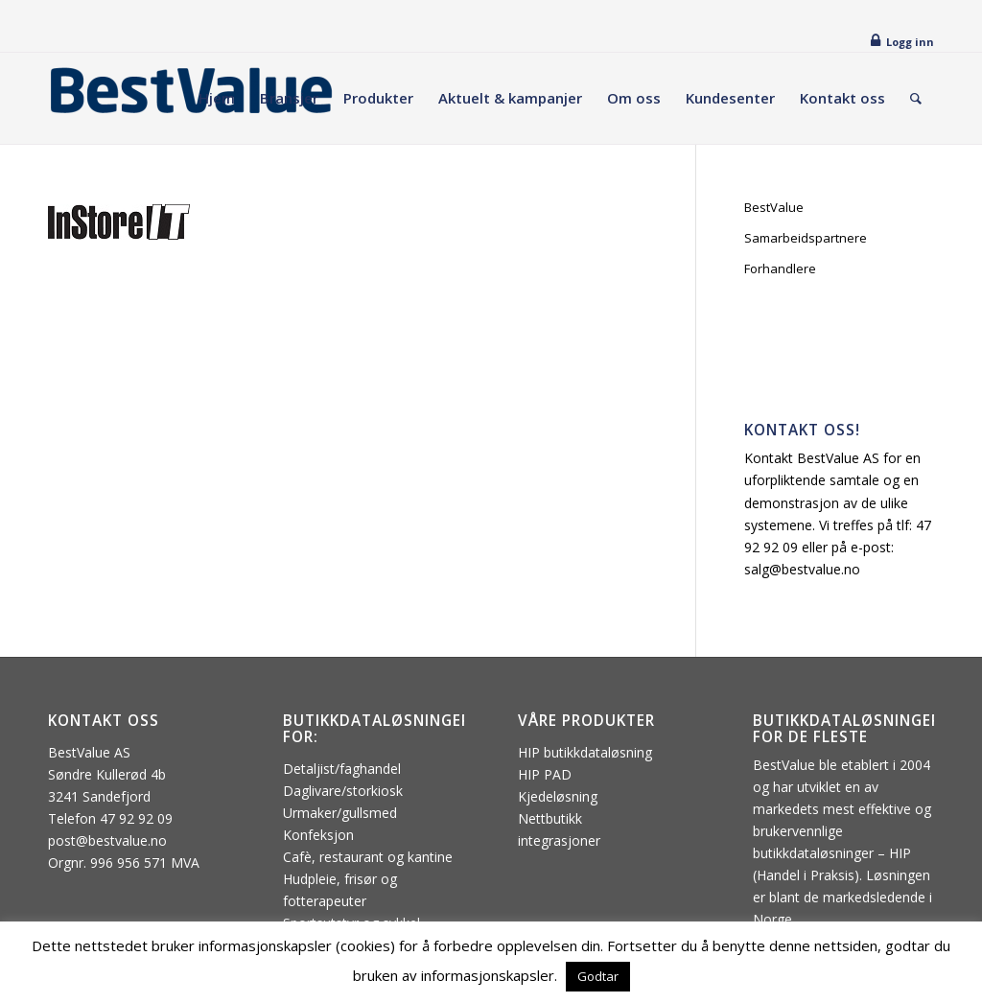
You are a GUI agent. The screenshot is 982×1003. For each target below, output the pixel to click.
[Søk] (916, 98)
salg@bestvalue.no (802, 569)
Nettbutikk (550, 818)
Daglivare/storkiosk (343, 790)
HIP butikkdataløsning (585, 752)
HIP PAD (545, 774)
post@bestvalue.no (107, 840)
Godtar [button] (598, 976)
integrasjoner (559, 840)
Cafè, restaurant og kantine (368, 857)
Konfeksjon (318, 835)
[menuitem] (216, 98)
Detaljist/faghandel (342, 768)
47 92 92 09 (136, 818)
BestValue (774, 207)
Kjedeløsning (557, 796)
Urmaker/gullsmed (340, 813)
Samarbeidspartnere (805, 237)
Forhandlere (780, 268)
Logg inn (910, 42)
